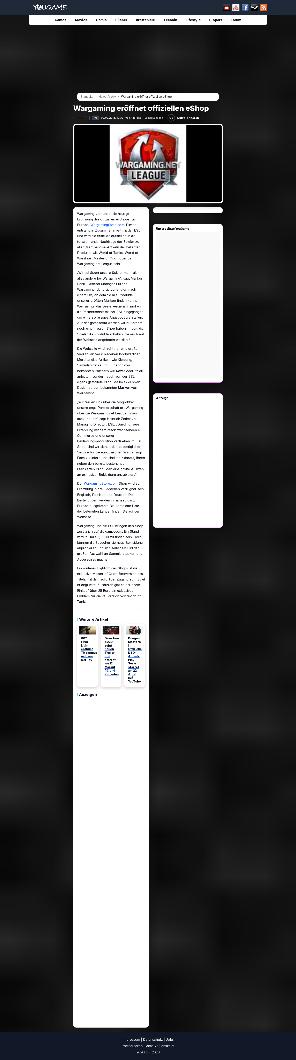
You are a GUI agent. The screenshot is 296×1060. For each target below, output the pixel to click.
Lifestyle (193, 20)
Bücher (121, 20)
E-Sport (215, 20)
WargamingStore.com (107, 225)
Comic (101, 20)
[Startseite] (50, 7)
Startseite (87, 96)
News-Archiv (107, 96)
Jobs (170, 1039)
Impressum (131, 1039)
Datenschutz (153, 1039)
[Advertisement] (35, 90)
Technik (170, 20)
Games (60, 20)
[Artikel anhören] (171, 118)
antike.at (167, 1046)
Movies (81, 20)
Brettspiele (145, 20)
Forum (236, 20)
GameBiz (151, 1046)
